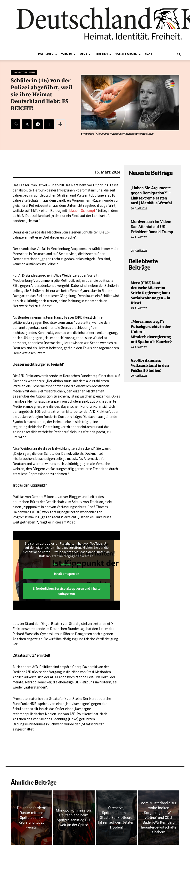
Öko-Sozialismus (24, 72)
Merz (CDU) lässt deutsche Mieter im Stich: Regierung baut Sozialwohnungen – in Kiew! (150, 292)
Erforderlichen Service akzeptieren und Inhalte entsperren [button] (66, 591)
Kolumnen (47, 54)
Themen (68, 54)
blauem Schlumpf (82, 210)
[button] (179, 54)
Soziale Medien (128, 54)
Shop (148, 54)
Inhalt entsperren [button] (66, 574)
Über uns (103, 54)
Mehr (85, 54)
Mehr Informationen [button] (66, 564)
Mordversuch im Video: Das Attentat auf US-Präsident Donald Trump (152, 226)
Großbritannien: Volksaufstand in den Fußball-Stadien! (150, 365)
